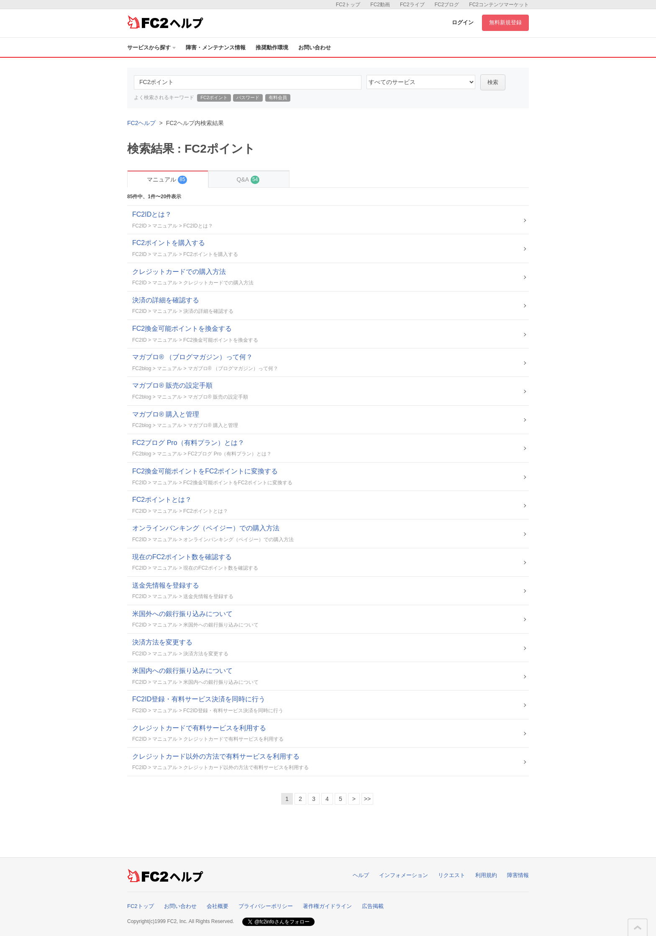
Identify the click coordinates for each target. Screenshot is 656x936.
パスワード (247, 97)
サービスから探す (151, 47)
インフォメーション (403, 875)
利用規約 (486, 875)
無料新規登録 (505, 22)
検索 (492, 82)
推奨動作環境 (272, 47)
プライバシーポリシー (265, 906)
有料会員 (278, 97)
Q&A (248, 180)
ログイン (463, 22)
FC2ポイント (214, 97)
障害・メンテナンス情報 (216, 47)
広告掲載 (373, 906)
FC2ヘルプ (141, 123)
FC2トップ (348, 5)
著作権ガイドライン (327, 906)
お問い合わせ (314, 47)
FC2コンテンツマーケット (499, 5)
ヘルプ (361, 875)
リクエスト (451, 875)
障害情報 (518, 875)
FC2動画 (380, 5)
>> (367, 798)
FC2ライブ (412, 5)
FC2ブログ (447, 5)
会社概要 (217, 906)
